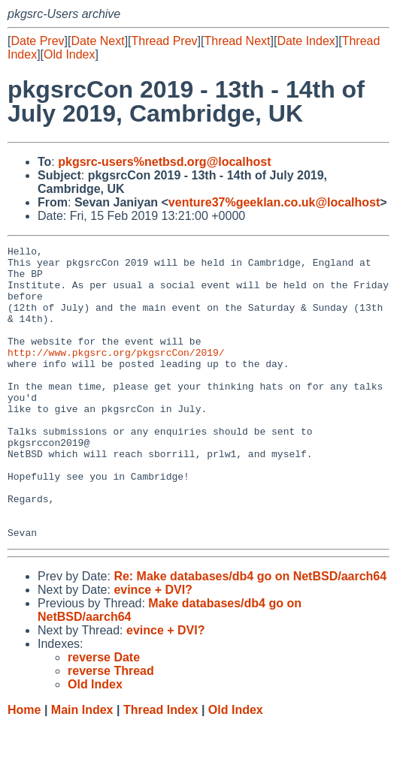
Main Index (82, 768)
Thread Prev (165, 41)
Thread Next (237, 41)
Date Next (97, 41)
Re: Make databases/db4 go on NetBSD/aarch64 (250, 634)
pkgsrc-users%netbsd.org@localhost (164, 161)
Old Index (69, 54)
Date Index (306, 41)
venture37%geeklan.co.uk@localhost (274, 202)
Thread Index (160, 768)
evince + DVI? (153, 648)
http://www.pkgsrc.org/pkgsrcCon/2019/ (116, 374)
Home (24, 768)
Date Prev (37, 41)
